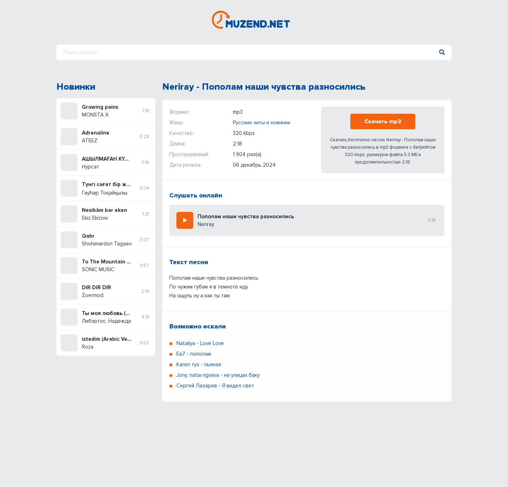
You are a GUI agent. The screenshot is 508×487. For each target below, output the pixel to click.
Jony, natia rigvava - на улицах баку (218, 375)
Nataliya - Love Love (200, 343)
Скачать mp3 (382, 121)
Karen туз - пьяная (198, 364)
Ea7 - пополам (193, 354)
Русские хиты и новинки (261, 122)
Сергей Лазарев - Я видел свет (215, 385)
